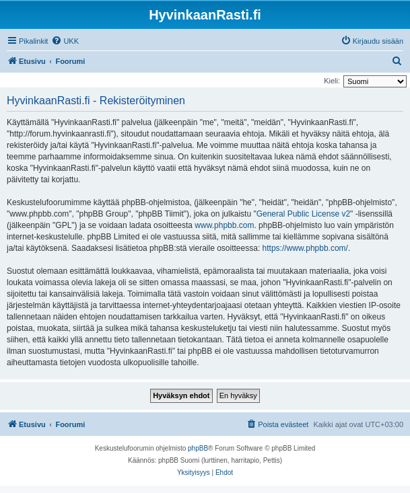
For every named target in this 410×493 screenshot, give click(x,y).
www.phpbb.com (224, 225)
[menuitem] (65, 41)
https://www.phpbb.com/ (305, 248)
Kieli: (332, 81)
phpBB (198, 448)
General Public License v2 (303, 214)
